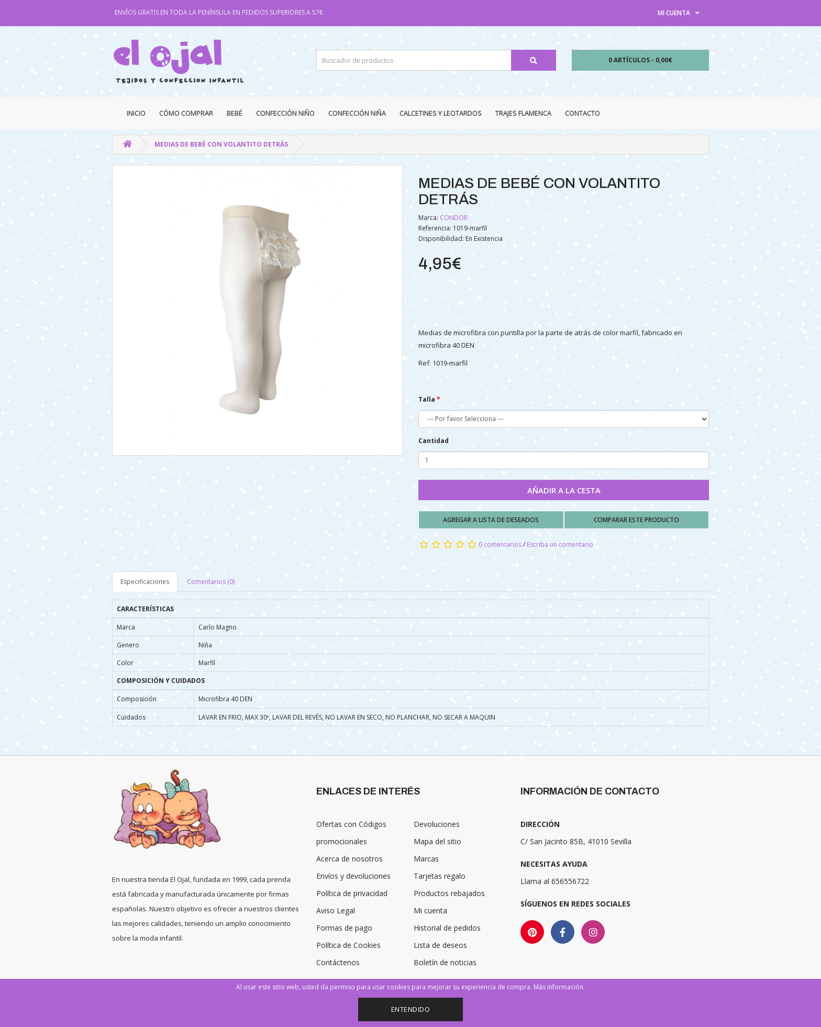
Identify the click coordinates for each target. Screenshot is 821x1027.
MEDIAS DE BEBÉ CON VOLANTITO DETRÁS (221, 144)
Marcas (426, 859)
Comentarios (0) (211, 581)
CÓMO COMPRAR (186, 113)
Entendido (410, 1009)
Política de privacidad (351, 893)
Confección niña (357, 113)
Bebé (234, 113)
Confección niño (285, 113)
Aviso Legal (335, 910)
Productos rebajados (449, 893)
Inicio (136, 113)
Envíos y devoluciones (353, 876)
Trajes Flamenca (523, 113)
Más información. (559, 986)
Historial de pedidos (447, 928)
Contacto (582, 113)
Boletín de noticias (445, 962)
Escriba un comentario (560, 544)
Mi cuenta (430, 910)
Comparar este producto (636, 519)
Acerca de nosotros (349, 859)
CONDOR (454, 217)
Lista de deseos (440, 945)
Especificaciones (144, 581)
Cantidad (433, 440)
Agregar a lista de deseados (491, 519)
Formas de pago (344, 928)
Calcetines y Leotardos (441, 113)
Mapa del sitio (437, 841)
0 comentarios (500, 544)
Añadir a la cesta (564, 490)
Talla (426, 399)
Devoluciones (437, 824)
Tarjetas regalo (439, 876)
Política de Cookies (348, 945)
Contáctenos (338, 962)
